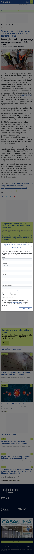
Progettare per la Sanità (9, 294)
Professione (5, 274)
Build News (6, 293)
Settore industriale (7, 285)
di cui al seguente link (17, 302)
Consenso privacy (8, 297)
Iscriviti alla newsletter (25, 308)
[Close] (32, 246)
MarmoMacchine (16, 293)
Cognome (4, 263)
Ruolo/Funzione (6, 280)
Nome (3, 257)
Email (3, 268)
